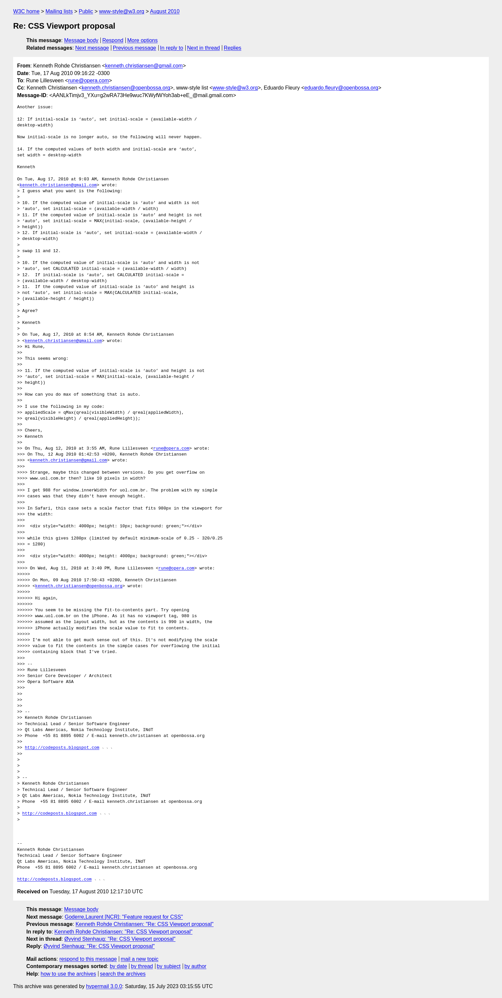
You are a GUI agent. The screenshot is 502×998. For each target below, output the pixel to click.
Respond (112, 40)
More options (142, 40)
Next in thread (203, 48)
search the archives (123, 974)
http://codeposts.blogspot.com (62, 748)
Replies (232, 48)
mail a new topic (140, 959)
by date (118, 966)
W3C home (26, 11)
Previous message (134, 48)
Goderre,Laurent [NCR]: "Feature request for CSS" (124, 917)
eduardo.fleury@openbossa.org (341, 88)
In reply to (171, 48)
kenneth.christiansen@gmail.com (144, 65)
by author (195, 966)
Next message (92, 48)
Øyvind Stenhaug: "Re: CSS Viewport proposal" (120, 939)
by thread (142, 966)
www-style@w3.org (121, 11)
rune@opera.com (88, 80)
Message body (81, 40)
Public (86, 11)
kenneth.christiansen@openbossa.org (126, 88)
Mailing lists (59, 11)
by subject (168, 966)
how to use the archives (68, 974)
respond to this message (88, 959)
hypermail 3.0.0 (104, 986)
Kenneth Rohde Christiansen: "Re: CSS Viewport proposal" (144, 924)
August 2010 (165, 11)
